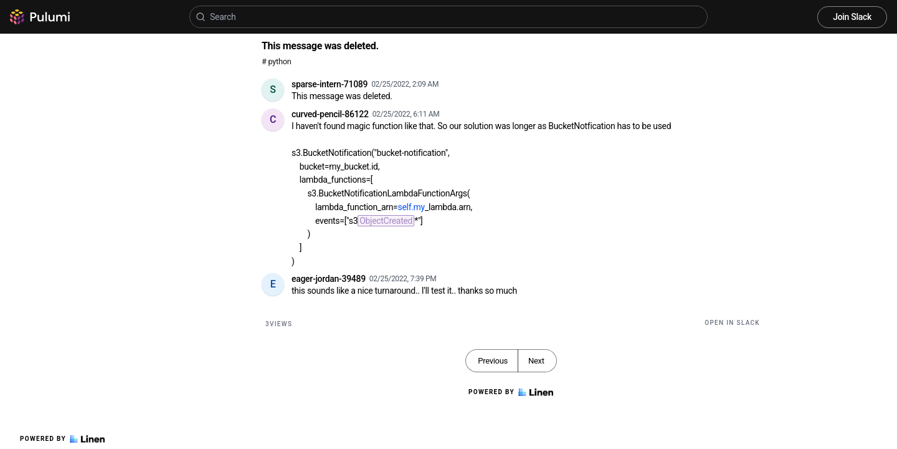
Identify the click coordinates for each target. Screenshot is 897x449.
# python (276, 61)
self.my (411, 207)
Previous (493, 360)
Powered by (62, 439)
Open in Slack (732, 322)
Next (536, 360)
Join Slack (852, 17)
